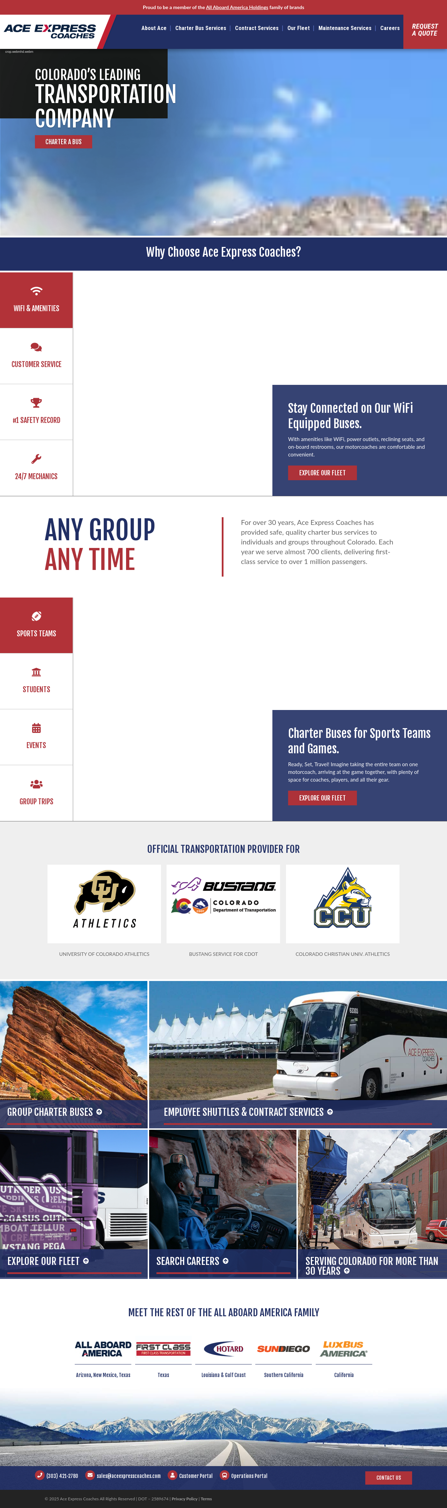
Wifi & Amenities (36, 308)
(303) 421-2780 (62, 1476)
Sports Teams (36, 633)
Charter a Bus (63, 142)
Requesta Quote (425, 29)
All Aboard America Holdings (237, 7)
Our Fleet (298, 28)
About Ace (154, 28)
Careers (390, 28)
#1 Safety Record (36, 420)
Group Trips (36, 801)
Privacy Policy (185, 1498)
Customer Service (36, 364)
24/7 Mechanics (36, 476)
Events (36, 745)
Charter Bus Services (200, 28)
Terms (206, 1498)
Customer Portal (196, 1476)
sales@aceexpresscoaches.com (129, 1476)
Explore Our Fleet (322, 473)
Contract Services (257, 28)
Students (36, 689)
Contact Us (388, 1478)
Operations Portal (249, 1476)
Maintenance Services (345, 28)
